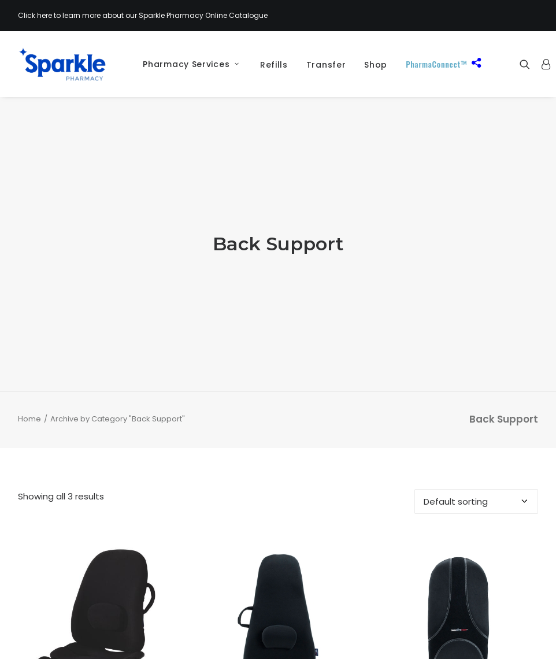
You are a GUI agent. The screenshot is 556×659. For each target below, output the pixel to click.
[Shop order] (476, 448)
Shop (375, 65)
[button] (527, 64)
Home (29, 365)
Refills (274, 65)
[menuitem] (187, 64)
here (44, 15)
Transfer (326, 65)
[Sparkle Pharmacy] (62, 64)
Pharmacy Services (191, 64)
